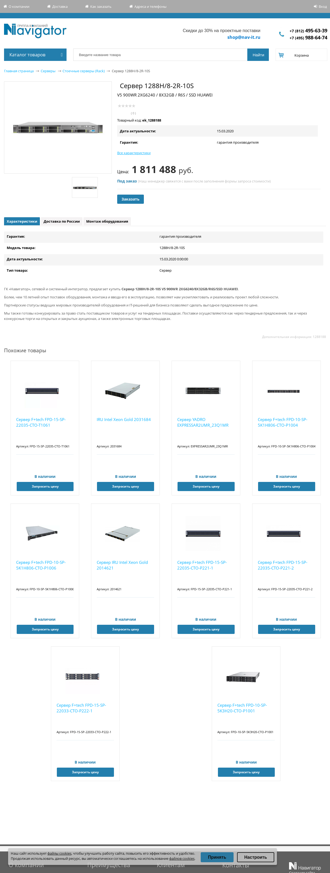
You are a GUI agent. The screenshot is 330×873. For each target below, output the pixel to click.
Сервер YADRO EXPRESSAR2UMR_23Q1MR (202, 422)
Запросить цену (45, 486)
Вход (323, 6)
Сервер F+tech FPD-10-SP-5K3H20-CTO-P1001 (242, 707)
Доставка (60, 6)
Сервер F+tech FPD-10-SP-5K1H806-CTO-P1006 (41, 565)
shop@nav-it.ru (243, 37)
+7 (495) (308, 37)
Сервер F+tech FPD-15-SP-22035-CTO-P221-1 (202, 565)
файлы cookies (59, 853)
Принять (217, 857)
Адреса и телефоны (150, 6)
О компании (19, 6)
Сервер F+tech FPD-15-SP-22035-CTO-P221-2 (282, 565)
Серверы (48, 70)
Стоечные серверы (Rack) (83, 70)
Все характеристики (134, 152)
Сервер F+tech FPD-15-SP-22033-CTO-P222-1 (81, 707)
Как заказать (101, 6)
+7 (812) (308, 30)
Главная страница (19, 70)
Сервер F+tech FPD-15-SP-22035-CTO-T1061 (41, 422)
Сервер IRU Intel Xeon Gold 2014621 (122, 565)
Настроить (255, 857)
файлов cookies (181, 858)
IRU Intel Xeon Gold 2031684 (124, 419)
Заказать (130, 199)
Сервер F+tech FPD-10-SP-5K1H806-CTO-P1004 (282, 422)
